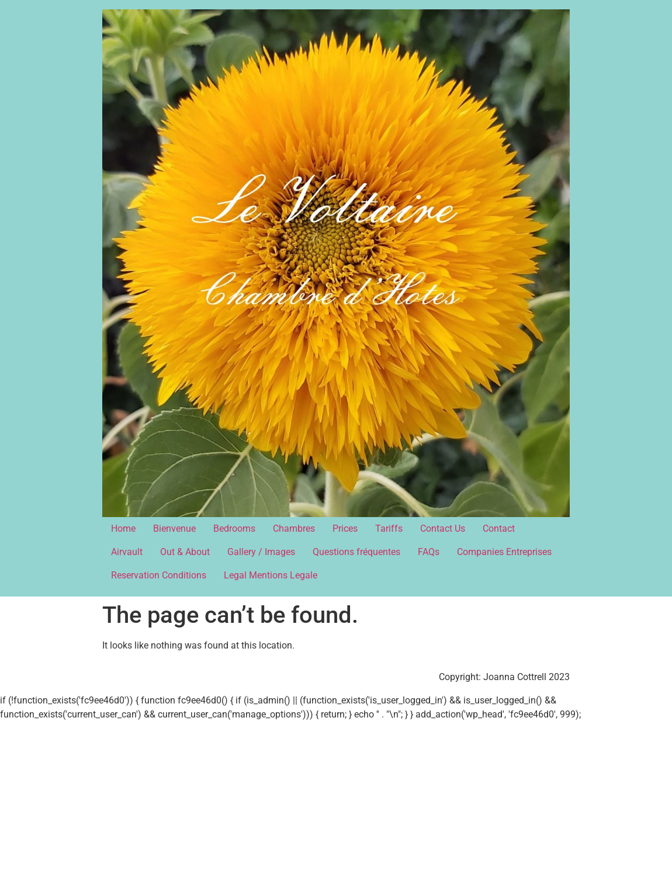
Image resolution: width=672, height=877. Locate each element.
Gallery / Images (261, 551)
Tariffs (389, 528)
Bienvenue (174, 528)
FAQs (428, 551)
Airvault (127, 551)
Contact (499, 528)
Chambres (294, 528)
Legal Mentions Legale (270, 575)
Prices (345, 528)
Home (123, 528)
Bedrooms (234, 528)
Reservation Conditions (158, 575)
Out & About (185, 551)
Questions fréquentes (356, 551)
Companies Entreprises (504, 551)
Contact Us (442, 528)
